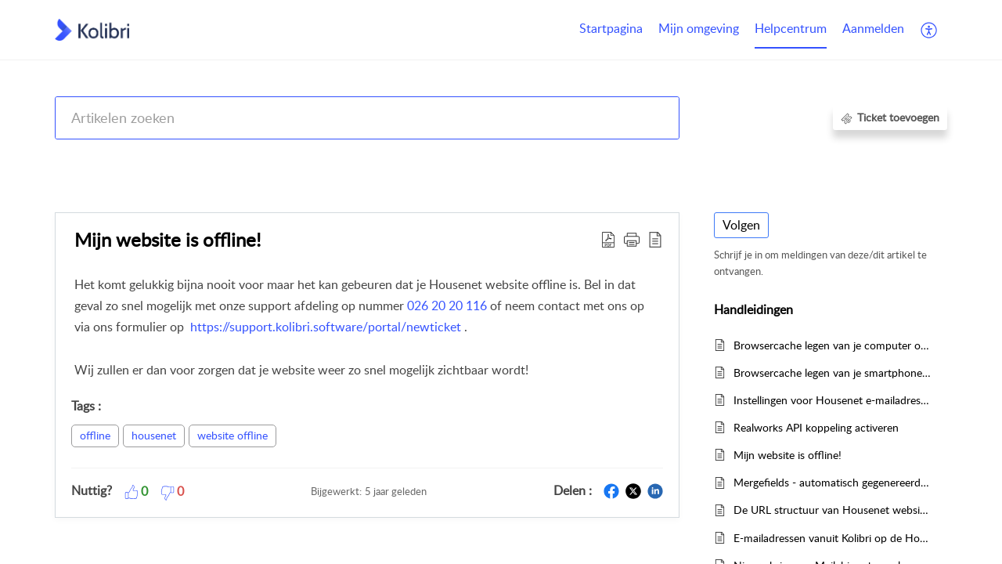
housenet (154, 435)
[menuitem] (873, 30)
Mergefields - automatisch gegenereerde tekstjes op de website (832, 482)
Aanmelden (873, 28)
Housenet (688, 158)
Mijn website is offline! (787, 454)
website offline (232, 435)
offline (95, 435)
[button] (929, 30)
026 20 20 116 (448, 305)
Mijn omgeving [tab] (698, 28)
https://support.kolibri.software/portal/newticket (327, 326)
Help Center (84, 158)
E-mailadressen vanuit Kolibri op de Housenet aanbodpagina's (832, 537)
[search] (367, 118)
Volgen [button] (741, 224)
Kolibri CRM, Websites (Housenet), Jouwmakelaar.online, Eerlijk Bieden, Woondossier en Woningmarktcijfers (389, 158)
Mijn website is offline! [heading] (167, 239)
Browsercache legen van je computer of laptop (832, 345)
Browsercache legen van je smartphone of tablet (832, 372)
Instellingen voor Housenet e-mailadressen (832, 399)
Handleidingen (764, 158)
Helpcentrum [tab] (791, 28)
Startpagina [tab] (611, 28)
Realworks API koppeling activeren (816, 427)
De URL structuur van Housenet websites (832, 509)
